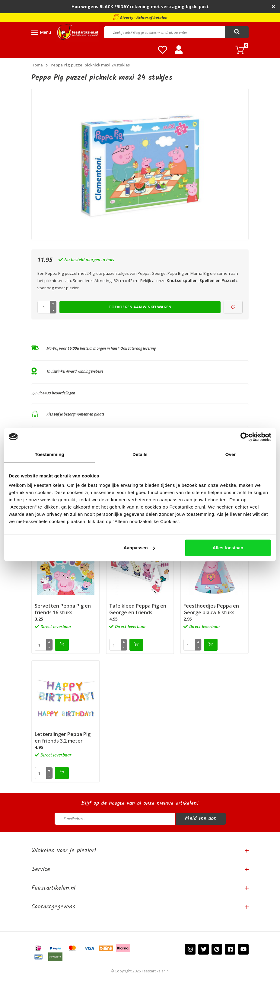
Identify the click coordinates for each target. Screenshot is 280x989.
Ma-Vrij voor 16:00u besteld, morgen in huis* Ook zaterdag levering (101, 348)
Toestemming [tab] (49, 454)
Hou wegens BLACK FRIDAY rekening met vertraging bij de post (140, 6)
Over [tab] (230, 454)
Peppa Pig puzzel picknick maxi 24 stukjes (90, 65)
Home (37, 65)
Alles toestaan (228, 547)
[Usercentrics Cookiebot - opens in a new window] (244, 436)
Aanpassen (139, 547)
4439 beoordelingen (59, 393)
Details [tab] (140, 454)
